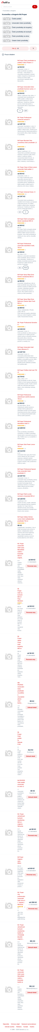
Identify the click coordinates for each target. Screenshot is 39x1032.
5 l (25, 212)
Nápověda (6, 1024)
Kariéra (32, 1026)
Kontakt (25, 1026)
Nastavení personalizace (29, 1024)
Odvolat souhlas (9, 1026)
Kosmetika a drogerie (9, 10)
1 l (20, 110)
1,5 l (26, 110)
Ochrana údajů (15, 1024)
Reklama (18, 1026)
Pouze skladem (10, 54)
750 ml (25, 267)
